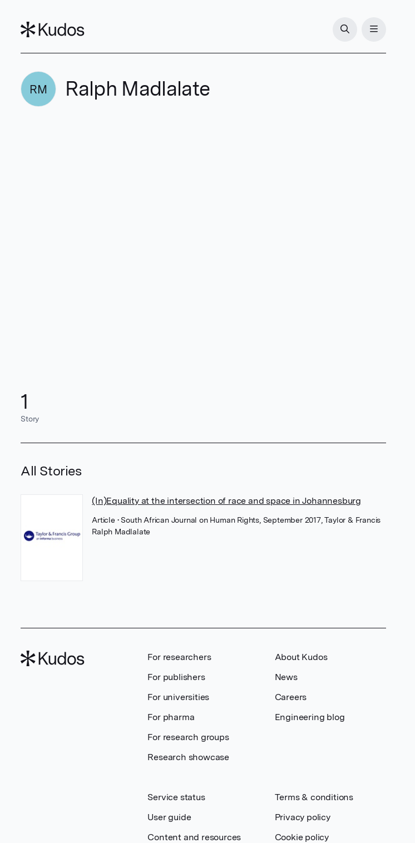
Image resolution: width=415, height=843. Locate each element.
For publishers (176, 677)
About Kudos (301, 657)
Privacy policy (302, 817)
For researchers (179, 657)
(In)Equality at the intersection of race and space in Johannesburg (226, 500)
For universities (178, 697)
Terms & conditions (314, 797)
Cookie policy (302, 837)
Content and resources (194, 837)
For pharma (170, 717)
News (286, 677)
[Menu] (374, 29)
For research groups (188, 737)
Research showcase (188, 757)
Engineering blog (310, 717)
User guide (169, 817)
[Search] (345, 29)
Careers (291, 697)
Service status (176, 797)
